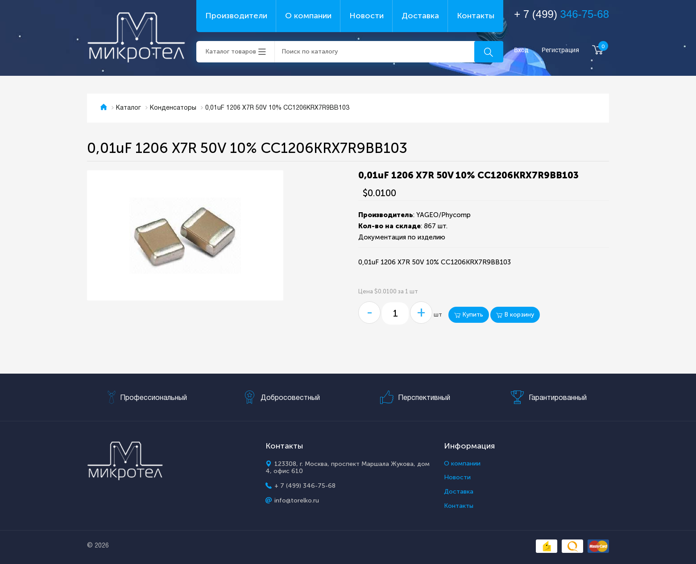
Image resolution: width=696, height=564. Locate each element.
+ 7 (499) (561, 14)
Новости (366, 16)
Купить (468, 314)
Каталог (128, 108)
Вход (521, 50)
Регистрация (560, 50)
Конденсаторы (173, 108)
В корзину (515, 314)
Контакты (475, 16)
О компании (308, 16)
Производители (236, 16)
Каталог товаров (230, 51)
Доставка (420, 16)
